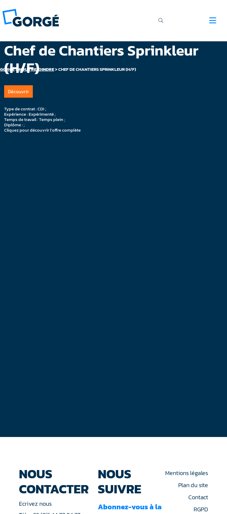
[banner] (30, 17)
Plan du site (193, 485)
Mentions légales (186, 473)
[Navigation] (212, 20)
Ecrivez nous (36, 503)
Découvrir (18, 91)
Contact (198, 497)
